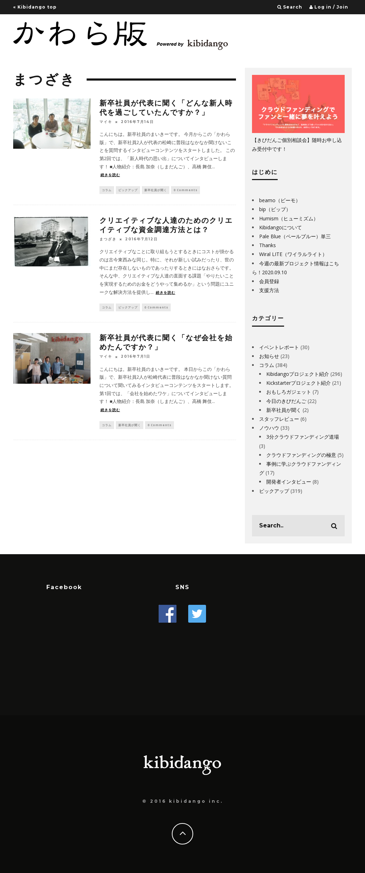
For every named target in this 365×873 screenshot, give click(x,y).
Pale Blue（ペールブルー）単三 (295, 236)
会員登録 (269, 281)
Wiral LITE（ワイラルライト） (293, 254)
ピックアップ (128, 190)
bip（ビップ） (275, 209)
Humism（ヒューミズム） (288, 218)
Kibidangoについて (280, 227)
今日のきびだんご (286, 401)
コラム (107, 190)
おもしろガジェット (288, 391)
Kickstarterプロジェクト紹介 (298, 382)
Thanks (267, 245)
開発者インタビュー (288, 481)
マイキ (105, 121)
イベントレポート (279, 347)
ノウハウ (269, 427)
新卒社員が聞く (155, 190)
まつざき (108, 240)
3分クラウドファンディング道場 (302, 436)
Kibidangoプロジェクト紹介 (297, 374)
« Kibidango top (35, 7)
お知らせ (269, 356)
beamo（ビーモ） (279, 200)
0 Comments (185, 190)
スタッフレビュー (279, 418)
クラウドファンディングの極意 (301, 454)
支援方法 (269, 290)
